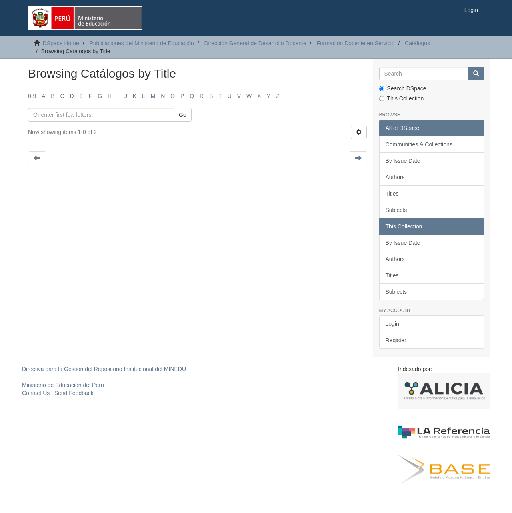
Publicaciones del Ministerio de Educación (141, 43)
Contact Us (36, 393)
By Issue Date (403, 161)
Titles (392, 193)
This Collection (401, 98)
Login (392, 324)
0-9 (32, 96)
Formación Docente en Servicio (355, 43)
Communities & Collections (419, 144)
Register (396, 340)
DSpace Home (61, 43)
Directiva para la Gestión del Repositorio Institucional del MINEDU (104, 369)
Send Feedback (74, 393)
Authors (395, 177)
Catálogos (417, 43)
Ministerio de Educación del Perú (63, 385)
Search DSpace (402, 88)
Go (182, 115)
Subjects (396, 210)
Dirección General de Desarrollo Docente (255, 43)
